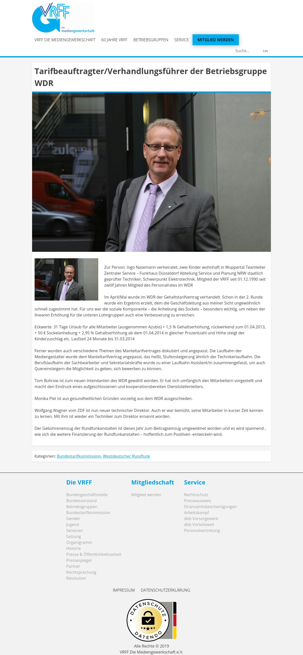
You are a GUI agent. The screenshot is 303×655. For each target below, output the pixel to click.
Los (265, 51)
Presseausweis (197, 500)
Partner (73, 566)
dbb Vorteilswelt (199, 524)
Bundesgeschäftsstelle (86, 494)
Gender (73, 518)
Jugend (72, 524)
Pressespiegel (79, 560)
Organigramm (79, 542)
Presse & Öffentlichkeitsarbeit (93, 554)
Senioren (74, 530)
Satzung (73, 536)
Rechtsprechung (81, 572)
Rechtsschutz (196, 494)
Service (181, 40)
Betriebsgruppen (150, 40)
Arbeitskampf (196, 512)
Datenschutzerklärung (165, 590)
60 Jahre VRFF (114, 40)
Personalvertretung (202, 530)
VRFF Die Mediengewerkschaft (65, 40)
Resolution (76, 578)
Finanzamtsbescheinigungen (210, 506)
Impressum (124, 590)
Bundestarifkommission (79, 456)
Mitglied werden (216, 40)
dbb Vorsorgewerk (201, 518)
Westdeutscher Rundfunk (126, 456)
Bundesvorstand (81, 500)
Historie (73, 548)
